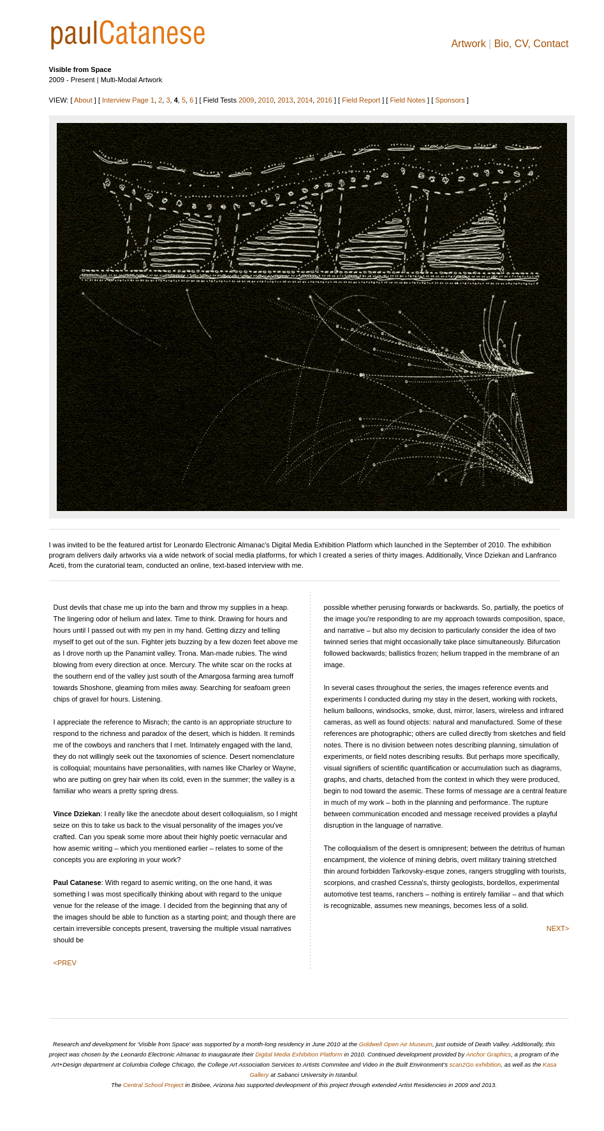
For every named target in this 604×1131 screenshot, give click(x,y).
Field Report (361, 100)
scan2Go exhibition (475, 1064)
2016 (324, 100)
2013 (285, 100)
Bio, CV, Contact (531, 43)
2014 (305, 100)
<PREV (65, 963)
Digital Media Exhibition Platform (299, 1054)
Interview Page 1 (128, 100)
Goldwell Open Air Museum (395, 1044)
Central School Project (153, 1084)
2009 (246, 100)
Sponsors (449, 100)
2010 (266, 100)
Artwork (468, 43)
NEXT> (558, 928)
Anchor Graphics (488, 1054)
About (83, 100)
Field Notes (407, 100)
